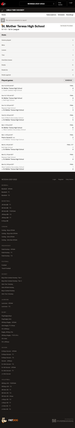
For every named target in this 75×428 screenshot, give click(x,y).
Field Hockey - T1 (7, 252)
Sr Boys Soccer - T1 (8, 354)
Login (70, 2)
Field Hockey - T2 (7, 256)
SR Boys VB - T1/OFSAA (9, 383)
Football (4, 265)
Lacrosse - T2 (6, 306)
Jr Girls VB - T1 (6, 406)
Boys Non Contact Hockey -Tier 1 (11, 277)
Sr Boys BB (5, 221)
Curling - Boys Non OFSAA (10, 233)
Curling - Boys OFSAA (8, 230)
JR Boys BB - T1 (6, 217)
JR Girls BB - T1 (6, 204)
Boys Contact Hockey (8, 290)
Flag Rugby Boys (7, 316)
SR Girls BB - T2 (6, 208)
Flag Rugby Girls (6, 319)
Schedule (61, 15)
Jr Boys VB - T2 (6, 399)
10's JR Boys (5, 342)
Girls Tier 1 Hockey (7, 284)
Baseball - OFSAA (7, 189)
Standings (69, 15)
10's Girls (4, 338)
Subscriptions (51, 15)
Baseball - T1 (5, 192)
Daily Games (60, 3)
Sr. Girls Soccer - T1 (7, 370)
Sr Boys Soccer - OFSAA (9, 351)
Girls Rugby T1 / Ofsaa (8, 325)
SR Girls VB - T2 (6, 393)
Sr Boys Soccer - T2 (8, 357)
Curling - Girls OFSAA (8, 236)
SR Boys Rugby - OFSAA (9, 322)
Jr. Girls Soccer (6, 374)
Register (60, 179)
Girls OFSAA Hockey (8, 287)
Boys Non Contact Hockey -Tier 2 (12, 281)
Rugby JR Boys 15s (7, 332)
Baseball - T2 (6, 195)
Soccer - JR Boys (7, 361)
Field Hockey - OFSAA (8, 249)
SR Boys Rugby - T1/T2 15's (10, 335)
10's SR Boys (5, 329)
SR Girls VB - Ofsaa (7, 396)
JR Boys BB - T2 (6, 214)
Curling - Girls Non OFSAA (9, 240)
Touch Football (6, 268)
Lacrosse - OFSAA (7, 303)
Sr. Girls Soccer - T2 (8, 364)
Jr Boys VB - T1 (6, 402)
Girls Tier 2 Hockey (7, 294)
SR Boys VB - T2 (7, 386)
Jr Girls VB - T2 (6, 409)
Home (4, 15)
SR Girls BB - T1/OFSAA (9, 211)
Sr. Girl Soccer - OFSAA (9, 367)
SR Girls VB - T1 (6, 389)
